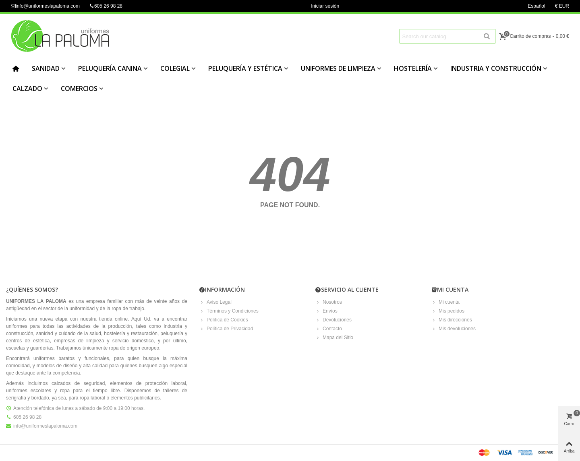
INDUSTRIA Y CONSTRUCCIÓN (495, 68)
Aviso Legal (215, 302)
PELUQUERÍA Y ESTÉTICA (245, 68)
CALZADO (27, 88)
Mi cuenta (445, 302)
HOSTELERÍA (413, 68)
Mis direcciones (451, 319)
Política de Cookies (223, 319)
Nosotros (328, 302)
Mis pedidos (447, 311)
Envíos (326, 311)
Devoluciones (333, 319)
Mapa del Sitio (334, 337)
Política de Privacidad (226, 328)
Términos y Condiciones (229, 311)
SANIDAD (46, 68)
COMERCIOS (79, 88)
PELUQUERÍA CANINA (110, 68)
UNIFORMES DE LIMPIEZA (338, 68)
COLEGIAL (175, 68)
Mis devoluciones (453, 328)
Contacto (328, 328)
